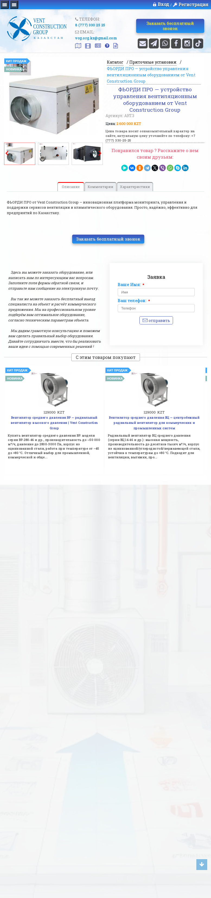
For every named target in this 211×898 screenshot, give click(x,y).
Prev (6, 153)
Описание (71, 186)
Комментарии (100, 186)
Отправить (156, 320)
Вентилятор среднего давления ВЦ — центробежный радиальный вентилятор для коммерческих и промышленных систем (154, 422)
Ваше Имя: (131, 285)
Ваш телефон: (134, 301)
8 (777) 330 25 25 (90, 25)
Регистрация (193, 4)
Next (100, 153)
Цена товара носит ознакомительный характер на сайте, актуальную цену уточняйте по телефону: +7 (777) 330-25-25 (150, 135)
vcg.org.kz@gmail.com (96, 38)
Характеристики (135, 186)
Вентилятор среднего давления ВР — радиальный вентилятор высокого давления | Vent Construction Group (54, 422)
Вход (161, 4)
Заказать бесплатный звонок (170, 25)
